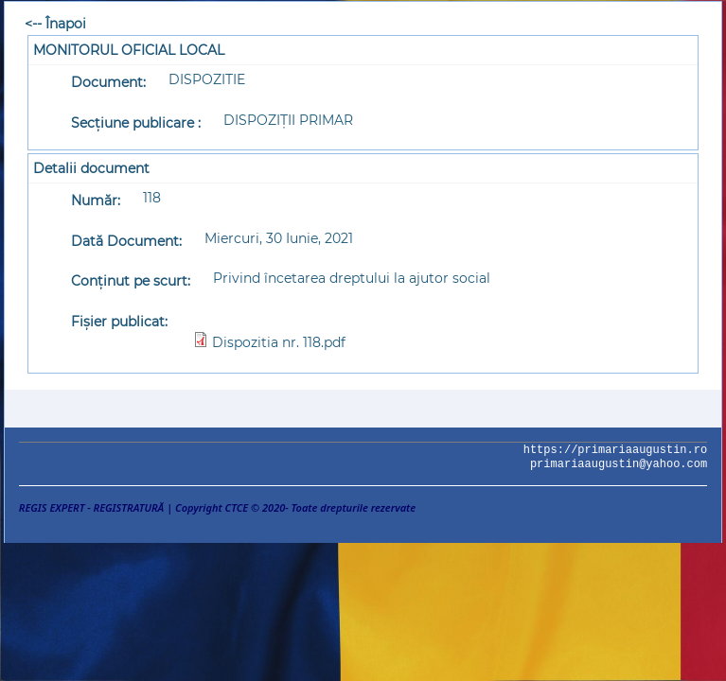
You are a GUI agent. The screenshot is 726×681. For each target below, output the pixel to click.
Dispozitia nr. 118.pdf (278, 342)
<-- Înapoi (55, 23)
